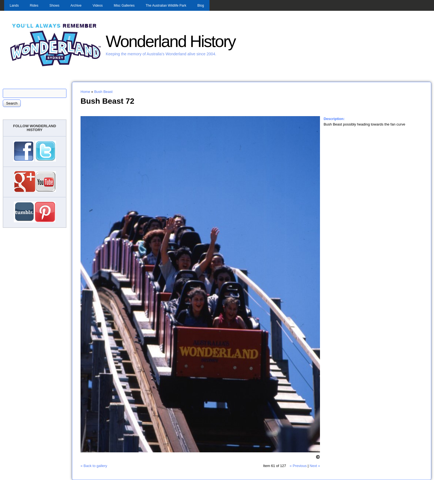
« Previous (298, 466)
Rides (34, 5)
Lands (14, 5)
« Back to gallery (94, 466)
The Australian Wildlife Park (166, 5)
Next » (315, 466)
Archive (75, 5)
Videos (97, 5)
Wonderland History (170, 41)
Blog (200, 5)
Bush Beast (103, 92)
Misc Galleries (124, 5)
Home (85, 92)
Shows (54, 5)
